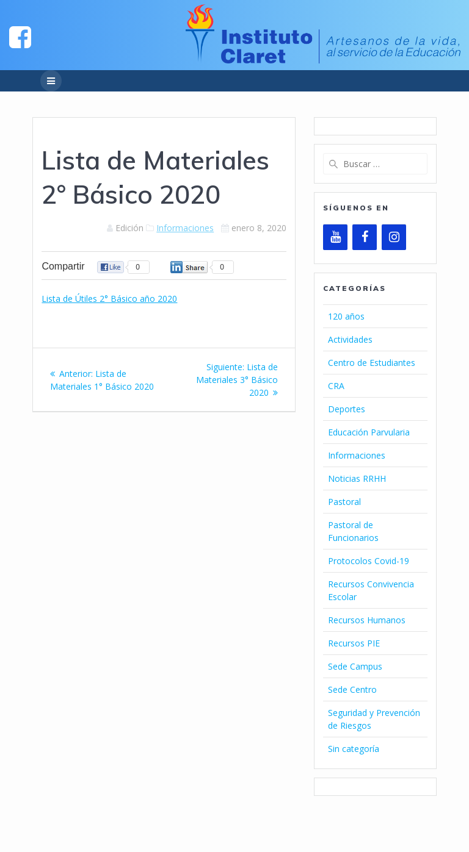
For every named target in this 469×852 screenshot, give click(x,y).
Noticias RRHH (357, 478)
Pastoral (344, 501)
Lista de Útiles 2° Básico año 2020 (109, 298)
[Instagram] (394, 237)
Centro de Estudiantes (371, 362)
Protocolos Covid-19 (368, 561)
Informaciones (185, 228)
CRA (336, 386)
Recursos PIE (354, 643)
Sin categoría (353, 748)
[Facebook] (364, 237)
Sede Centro (352, 689)
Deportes (346, 409)
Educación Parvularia (369, 432)
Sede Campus (355, 666)
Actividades (350, 339)
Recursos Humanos (366, 620)
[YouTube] (335, 237)
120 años (346, 316)
